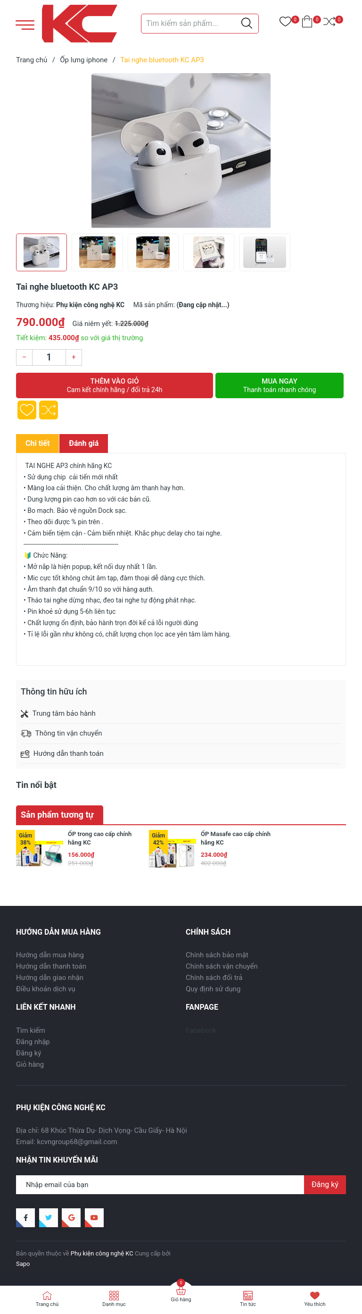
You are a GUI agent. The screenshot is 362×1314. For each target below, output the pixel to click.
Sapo (23, 1263)
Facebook (201, 1030)
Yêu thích (314, 1304)
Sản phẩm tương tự (57, 815)
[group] (181, 151)
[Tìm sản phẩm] (199, 23)
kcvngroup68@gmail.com (77, 1142)
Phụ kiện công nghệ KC (102, 1253)
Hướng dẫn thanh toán (51, 966)
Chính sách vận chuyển (222, 966)
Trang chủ (47, 1304)
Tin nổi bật (36, 785)
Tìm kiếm (30, 1030)
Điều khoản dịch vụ (45, 989)
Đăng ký (28, 1053)
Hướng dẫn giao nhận (49, 977)
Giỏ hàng (30, 1064)
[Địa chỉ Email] (181, 1184)
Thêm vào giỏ (114, 385)
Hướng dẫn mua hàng (50, 955)
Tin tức (248, 1304)
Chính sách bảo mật (217, 955)
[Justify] (247, 23)
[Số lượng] (49, 357)
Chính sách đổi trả (214, 977)
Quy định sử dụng (213, 989)
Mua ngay (279, 385)
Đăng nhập (33, 1042)
